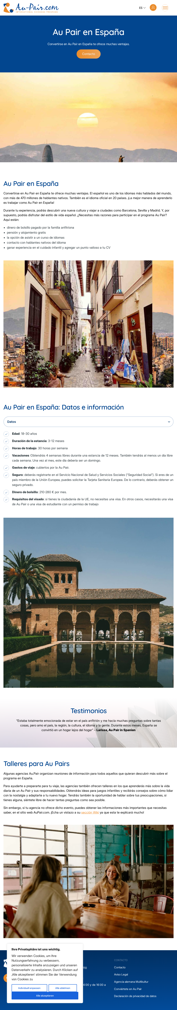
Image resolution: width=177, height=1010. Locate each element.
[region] (45, 973)
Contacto (88, 54)
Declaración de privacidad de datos (135, 996)
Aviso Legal (121, 974)
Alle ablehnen (62, 987)
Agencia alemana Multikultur (131, 981)
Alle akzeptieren (45, 995)
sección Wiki (90, 812)
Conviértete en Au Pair (128, 989)
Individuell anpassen (29, 987)
